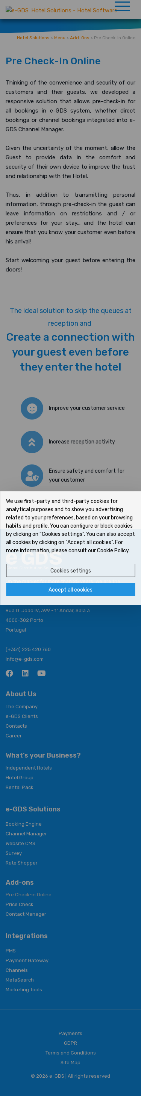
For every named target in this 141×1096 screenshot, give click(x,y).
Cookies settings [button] (70, 571)
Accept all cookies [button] (70, 590)
